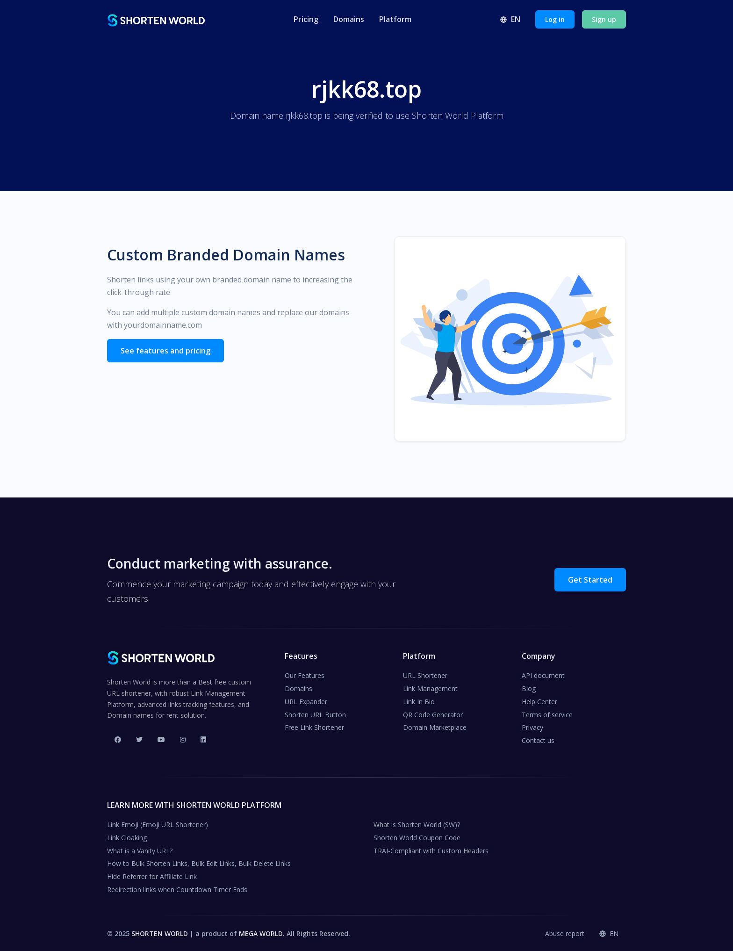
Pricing (306, 19)
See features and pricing (165, 351)
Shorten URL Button (315, 713)
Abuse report (564, 932)
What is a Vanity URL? (139, 849)
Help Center (539, 700)
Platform (395, 19)
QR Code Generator (433, 713)
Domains (348, 19)
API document (543, 674)
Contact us (538, 739)
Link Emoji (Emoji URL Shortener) (157, 823)
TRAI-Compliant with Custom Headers (431, 849)
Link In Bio (419, 700)
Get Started (590, 578)
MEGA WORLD (261, 932)
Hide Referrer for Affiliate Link (152, 875)
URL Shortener (425, 674)
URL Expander (306, 700)
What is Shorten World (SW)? (417, 823)
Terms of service (547, 713)
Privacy (532, 726)
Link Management (430, 687)
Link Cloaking (127, 836)
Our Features (304, 674)
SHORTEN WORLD (159, 932)
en (510, 19)
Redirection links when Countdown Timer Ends (177, 888)
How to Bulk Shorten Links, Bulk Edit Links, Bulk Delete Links (199, 862)
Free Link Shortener (314, 726)
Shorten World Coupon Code (417, 836)
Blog (529, 687)
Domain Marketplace (435, 726)
